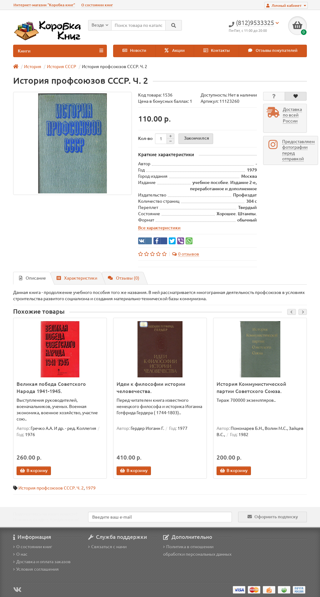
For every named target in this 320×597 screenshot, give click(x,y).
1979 (91, 487)
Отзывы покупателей (273, 50)
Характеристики (77, 278)
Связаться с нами (107, 546)
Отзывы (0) (123, 278)
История (32, 66)
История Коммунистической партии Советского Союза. (251, 387)
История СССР (61, 66)
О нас (20, 554)
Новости (134, 50)
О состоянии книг (97, 5)
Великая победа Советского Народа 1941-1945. (51, 387)
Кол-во (145, 138)
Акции (175, 50)
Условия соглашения (36, 569)
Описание (32, 278)
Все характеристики (159, 227)
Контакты (216, 50)
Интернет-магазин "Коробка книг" (44, 5)
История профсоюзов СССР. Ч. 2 (51, 487)
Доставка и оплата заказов (42, 561)
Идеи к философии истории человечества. (151, 387)
